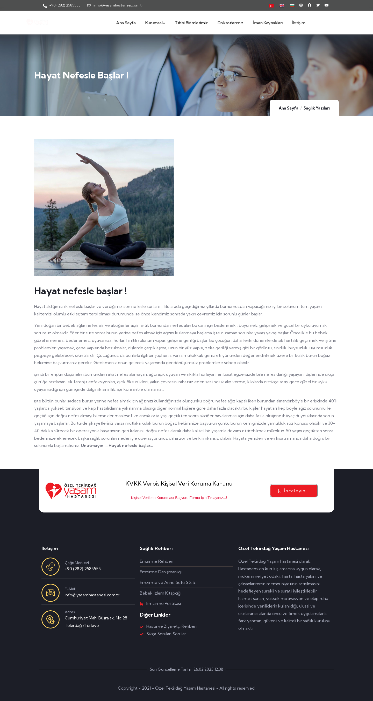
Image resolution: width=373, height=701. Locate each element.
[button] (294, 490)
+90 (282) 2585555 (83, 568)
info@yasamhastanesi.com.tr (92, 594)
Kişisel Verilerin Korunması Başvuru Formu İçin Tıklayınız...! (179, 498)
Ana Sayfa (288, 108)
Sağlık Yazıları (317, 108)
